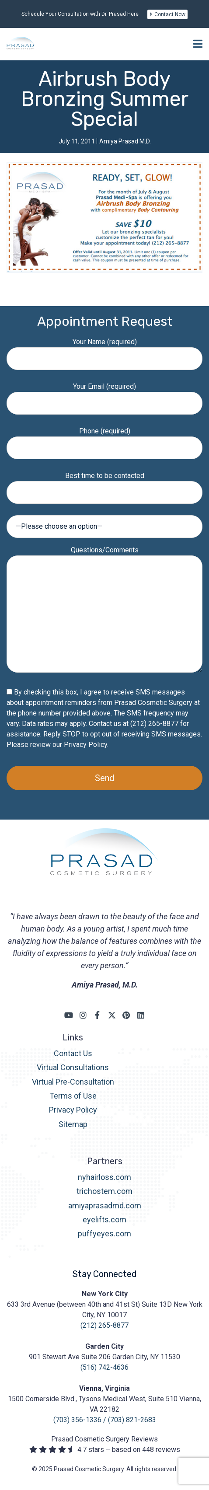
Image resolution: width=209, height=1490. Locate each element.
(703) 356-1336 (77, 1420)
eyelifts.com (104, 1219)
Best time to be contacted (104, 483)
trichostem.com (104, 1191)
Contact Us (73, 1053)
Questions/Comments (104, 610)
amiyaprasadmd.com (104, 1205)
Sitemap (73, 1124)
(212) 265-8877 (104, 1325)
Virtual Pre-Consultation (73, 1081)
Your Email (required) (104, 394)
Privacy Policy (85, 744)
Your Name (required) (104, 350)
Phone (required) (104, 439)
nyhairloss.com (104, 1177)
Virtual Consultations (73, 1067)
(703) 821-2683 (132, 1420)
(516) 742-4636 (104, 1367)
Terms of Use (73, 1095)
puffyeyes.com (104, 1233)
